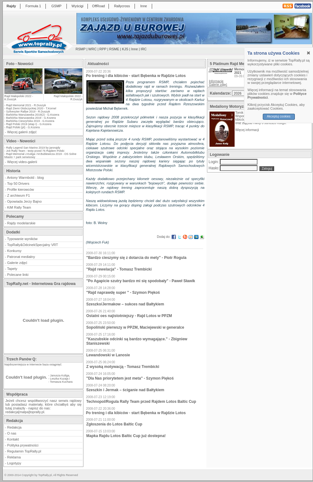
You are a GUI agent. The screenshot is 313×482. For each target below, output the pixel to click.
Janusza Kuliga (59, 375)
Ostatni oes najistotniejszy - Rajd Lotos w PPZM (129, 316)
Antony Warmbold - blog (25, 177)
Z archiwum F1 (18, 195)
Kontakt (13, 439)
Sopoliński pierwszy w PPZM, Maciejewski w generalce (135, 327)
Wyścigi (77, 6)
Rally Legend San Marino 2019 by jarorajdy (33, 147)
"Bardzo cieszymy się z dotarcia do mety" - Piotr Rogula (136, 257)
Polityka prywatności (23, 445)
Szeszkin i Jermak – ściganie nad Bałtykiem (125, 390)
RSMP (81, 49)
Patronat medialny (21, 257)
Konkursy (14, 251)
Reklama (14, 457)
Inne (143, 6)
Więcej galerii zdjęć (22, 132)
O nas (11, 433)
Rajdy (11, 6)
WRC (92, 49)
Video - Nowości (20, 141)
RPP (102, 49)
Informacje (216, 81)
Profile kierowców (20, 189)
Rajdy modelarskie (21, 223)
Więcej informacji (247, 130)
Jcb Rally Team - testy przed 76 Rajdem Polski (35, 150)
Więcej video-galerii (22, 162)
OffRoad (98, 6)
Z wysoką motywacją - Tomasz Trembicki (122, 366)
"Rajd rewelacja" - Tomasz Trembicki (119, 269)
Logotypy (14, 463)
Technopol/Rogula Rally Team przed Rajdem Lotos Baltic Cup (141, 401)
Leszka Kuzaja (59, 378)
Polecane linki (18, 275)
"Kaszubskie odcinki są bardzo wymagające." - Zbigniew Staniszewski (136, 341)
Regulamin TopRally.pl (24, 451)
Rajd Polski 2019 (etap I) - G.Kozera (29, 124)
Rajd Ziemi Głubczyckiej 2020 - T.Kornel (31, 108)
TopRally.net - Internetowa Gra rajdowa (41, 284)
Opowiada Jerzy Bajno (24, 201)
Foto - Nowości (19, 64)
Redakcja (14, 427)
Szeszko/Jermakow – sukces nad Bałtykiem (125, 304)
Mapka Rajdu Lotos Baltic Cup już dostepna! (126, 436)
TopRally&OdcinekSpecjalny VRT (32, 245)
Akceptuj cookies (278, 116)
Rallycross (122, 6)
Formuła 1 (33, 6)
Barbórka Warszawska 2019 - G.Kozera (31, 117)
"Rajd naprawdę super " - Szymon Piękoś (123, 292)
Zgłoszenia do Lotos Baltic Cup (114, 424)
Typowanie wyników (22, 239)
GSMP (56, 6)
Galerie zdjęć (17, 263)
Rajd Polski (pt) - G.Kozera (23, 127)
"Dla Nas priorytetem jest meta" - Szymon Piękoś (130, 378)
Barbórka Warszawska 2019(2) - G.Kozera (32, 114)
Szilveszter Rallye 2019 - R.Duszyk (28, 111)
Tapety (12, 269)
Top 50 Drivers (18, 183)
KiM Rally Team (19, 207)
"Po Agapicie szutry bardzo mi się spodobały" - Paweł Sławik (140, 281)
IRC (144, 49)
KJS (125, 49)
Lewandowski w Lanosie (108, 355)
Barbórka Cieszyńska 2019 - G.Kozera (30, 121)
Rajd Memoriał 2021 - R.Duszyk (26, 105)
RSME (114, 49)
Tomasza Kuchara (61, 381)
